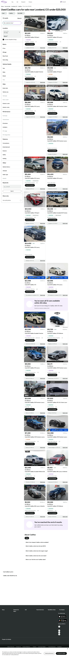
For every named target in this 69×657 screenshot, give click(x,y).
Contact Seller (52, 185)
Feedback (59, 646)
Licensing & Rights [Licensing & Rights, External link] (42, 646)
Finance (30, 2)
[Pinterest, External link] (59, 634)
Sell (17, 2)
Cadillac (20, 6)
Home (2, 6)
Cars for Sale (7, 6)
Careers (34, 646)
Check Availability (30, 44)
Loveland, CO (14, 6)
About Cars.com (10, 646)
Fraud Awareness (52, 646)
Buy (12, 2)
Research (23, 2)
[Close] (67, 648)
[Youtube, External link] (59, 630)
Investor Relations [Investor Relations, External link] (27, 646)
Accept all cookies (61, 653)
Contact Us (18, 646)
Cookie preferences (49, 653)
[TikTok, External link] (59, 627)
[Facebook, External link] (59, 629)
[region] (34, 652)
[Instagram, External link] (59, 632)
